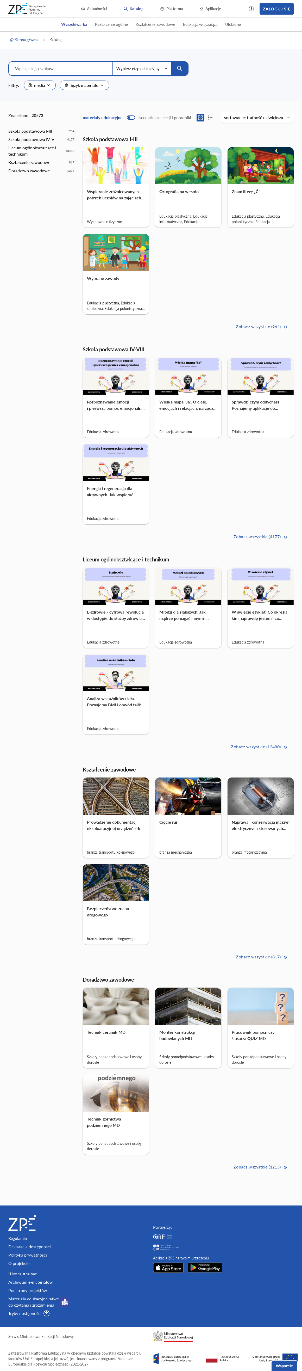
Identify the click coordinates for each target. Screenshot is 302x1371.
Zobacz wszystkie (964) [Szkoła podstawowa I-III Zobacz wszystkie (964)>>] (262, 326)
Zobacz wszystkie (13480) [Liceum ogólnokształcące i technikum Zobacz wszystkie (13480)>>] (259, 747)
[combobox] (40, 85)
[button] (251, 9)
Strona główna (24, 39)
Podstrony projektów (27, 1290)
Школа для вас (22, 1273)
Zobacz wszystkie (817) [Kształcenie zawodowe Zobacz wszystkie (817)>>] (262, 957)
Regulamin (17, 1238)
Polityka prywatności (27, 1254)
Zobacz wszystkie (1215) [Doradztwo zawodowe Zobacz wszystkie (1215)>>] (261, 1167)
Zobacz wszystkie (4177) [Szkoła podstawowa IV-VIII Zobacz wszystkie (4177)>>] (261, 537)
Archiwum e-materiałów (30, 1282)
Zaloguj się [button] (276, 8)
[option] (41, 131)
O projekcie (18, 1263)
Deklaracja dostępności (29, 1246)
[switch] (137, 117)
